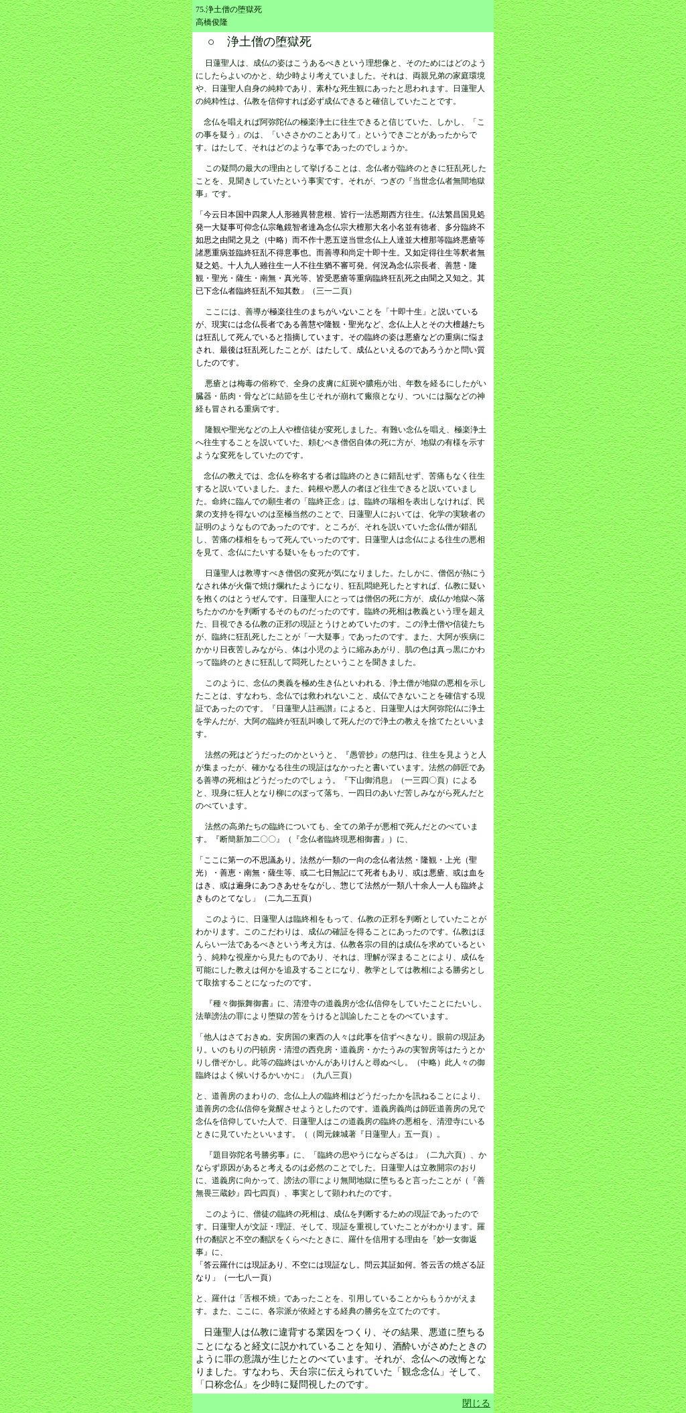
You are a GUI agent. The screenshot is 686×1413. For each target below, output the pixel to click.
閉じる (476, 1403)
